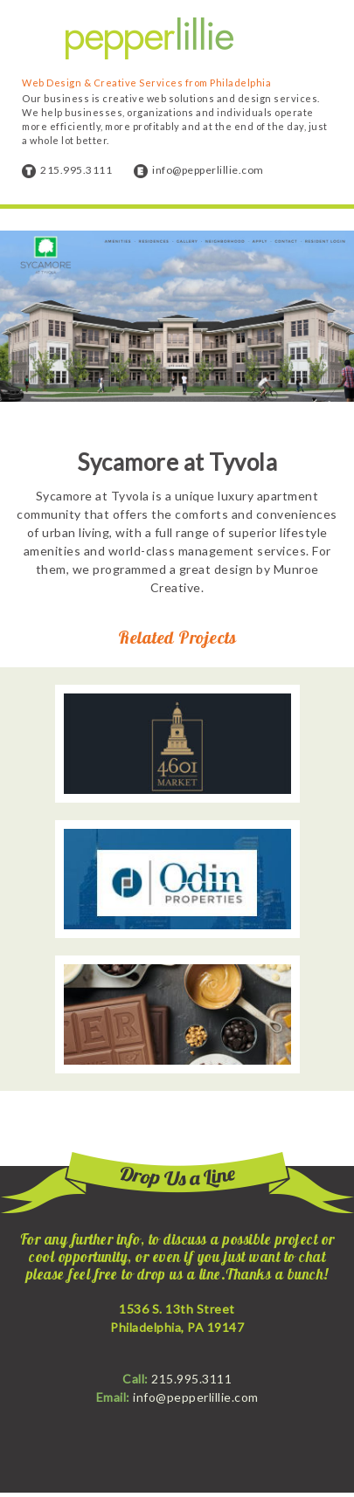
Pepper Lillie (149, 38)
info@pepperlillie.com (208, 169)
